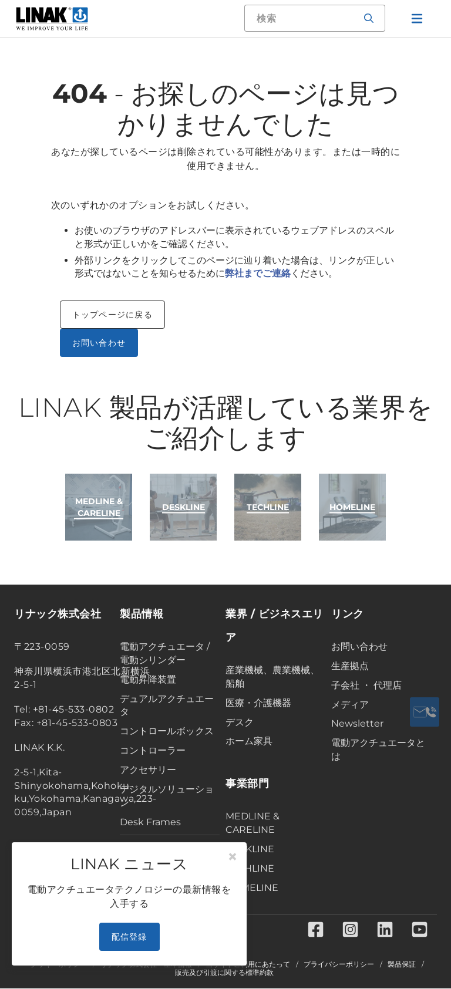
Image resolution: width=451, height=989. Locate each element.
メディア (350, 704)
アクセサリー (148, 769)
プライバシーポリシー (339, 965)
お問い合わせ (99, 342)
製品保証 (402, 965)
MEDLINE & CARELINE (253, 823)
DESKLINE (250, 849)
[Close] (232, 857)
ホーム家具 (249, 741)
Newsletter (357, 723)
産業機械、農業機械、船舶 (272, 676)
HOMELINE (252, 887)
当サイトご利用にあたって (248, 965)
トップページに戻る (112, 314)
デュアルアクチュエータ (167, 705)
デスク (240, 722)
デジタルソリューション (167, 796)
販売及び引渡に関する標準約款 (224, 973)
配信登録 (129, 936)
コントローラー (153, 750)
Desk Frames (150, 822)
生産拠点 (350, 665)
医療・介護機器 (258, 702)
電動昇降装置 (148, 679)
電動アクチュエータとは (378, 749)
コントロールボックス (167, 731)
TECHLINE (250, 868)
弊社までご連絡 (258, 273)
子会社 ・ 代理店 (366, 685)
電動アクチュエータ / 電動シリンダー (165, 653)
